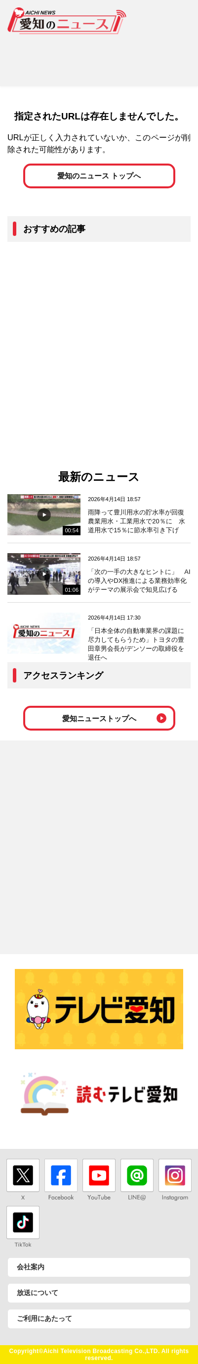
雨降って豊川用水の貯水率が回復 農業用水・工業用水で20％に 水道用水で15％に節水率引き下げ (139, 521)
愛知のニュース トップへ (99, 175)
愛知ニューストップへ (99, 718)
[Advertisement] (99, 56)
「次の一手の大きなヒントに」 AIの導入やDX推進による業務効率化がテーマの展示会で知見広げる (139, 580)
